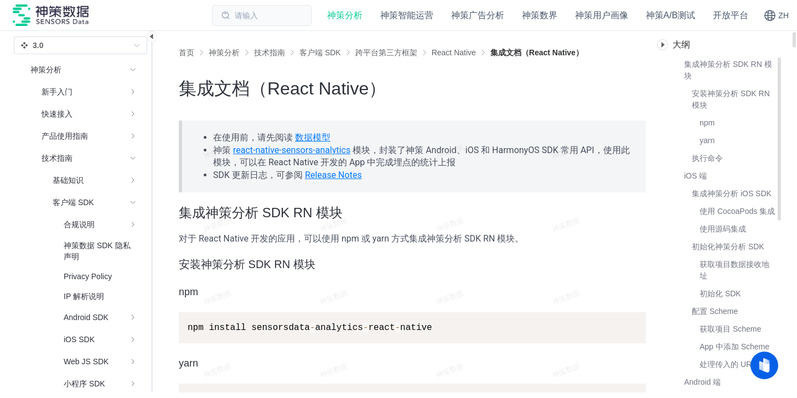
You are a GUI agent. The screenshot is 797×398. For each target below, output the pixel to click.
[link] (224, 52)
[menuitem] (83, 92)
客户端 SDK (320, 52)
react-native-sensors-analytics (291, 150)
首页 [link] (186, 52)
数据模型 (312, 137)
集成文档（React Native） (536, 52)
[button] (776, 15)
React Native (454, 52)
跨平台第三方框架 (386, 52)
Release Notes (333, 175)
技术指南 (269, 52)
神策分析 (224, 52)
